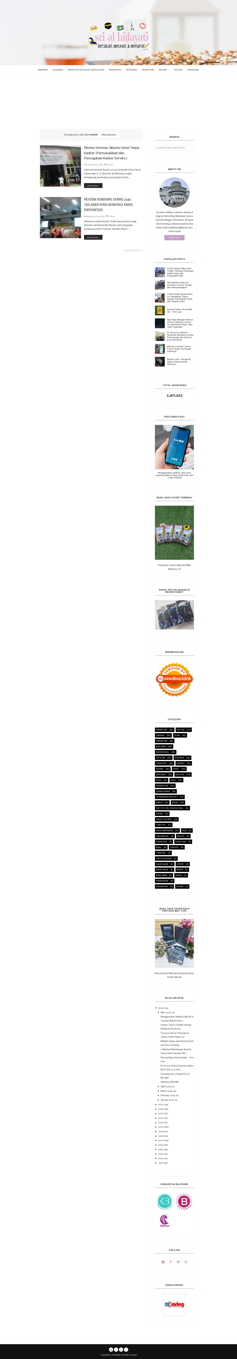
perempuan (162, 886)
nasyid (180, 836)
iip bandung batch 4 (167, 797)
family (159, 803)
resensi (181, 763)
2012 (160, 1163)
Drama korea (163, 791)
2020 (161, 1127)
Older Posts (132, 250)
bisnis (180, 870)
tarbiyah (161, 853)
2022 (160, 1118)
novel (175, 803)
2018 (160, 1136)
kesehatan (161, 741)
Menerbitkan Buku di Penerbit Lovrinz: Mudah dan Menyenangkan (179, 285)
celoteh (180, 775)
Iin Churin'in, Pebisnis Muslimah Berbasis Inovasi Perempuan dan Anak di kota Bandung (180, 336)
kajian (159, 814)
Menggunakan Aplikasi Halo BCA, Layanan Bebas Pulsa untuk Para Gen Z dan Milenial (174, 475)
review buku (162, 752)
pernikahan (162, 881)
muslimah (161, 747)
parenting (161, 730)
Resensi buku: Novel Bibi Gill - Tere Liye (179, 310)
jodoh (180, 864)
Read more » (93, 185)
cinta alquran (164, 858)
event (176, 769)
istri (158, 780)
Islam (177, 735)
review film (162, 786)
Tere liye (161, 825)
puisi (173, 780)
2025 (160, 1104)
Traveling (161, 763)
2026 (161, 1008)
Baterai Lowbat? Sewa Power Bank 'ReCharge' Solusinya (179, 348)
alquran (179, 758)
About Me (174, 238)
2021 (160, 1122)
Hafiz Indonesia (164, 831)
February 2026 (168, 1095)
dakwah (160, 735)
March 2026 (167, 1091)
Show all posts (108, 135)
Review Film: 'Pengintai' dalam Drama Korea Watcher (179, 361)
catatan (160, 758)
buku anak (161, 875)
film (184, 831)
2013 (160, 1158)
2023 (160, 1113)
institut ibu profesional (169, 808)
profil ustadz (164, 819)
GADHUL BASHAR (170, 1082)
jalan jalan (162, 864)
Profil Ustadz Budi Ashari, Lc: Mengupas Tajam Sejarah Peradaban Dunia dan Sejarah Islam (180, 297)
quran (179, 886)
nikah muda (162, 870)
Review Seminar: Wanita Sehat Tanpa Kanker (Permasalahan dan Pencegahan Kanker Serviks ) (110, 153)
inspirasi (161, 775)
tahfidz (174, 847)
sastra (180, 730)
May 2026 (166, 1012)
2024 (160, 1109)
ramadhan (161, 842)
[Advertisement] (118, 106)
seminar (110, 164)
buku (158, 847)
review (159, 769)
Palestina (180, 842)
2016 (160, 1145)
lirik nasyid (162, 836)
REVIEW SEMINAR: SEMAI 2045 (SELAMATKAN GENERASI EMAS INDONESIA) (105, 205)
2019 (160, 1131)
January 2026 (167, 1100)
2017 (160, 1140)
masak (178, 875)
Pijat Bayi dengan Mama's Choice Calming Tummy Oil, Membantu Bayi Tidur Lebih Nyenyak (180, 323)
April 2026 (166, 1086)
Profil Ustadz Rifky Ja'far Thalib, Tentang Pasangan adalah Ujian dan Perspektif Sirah (180, 272)
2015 (160, 1149)
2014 (160, 1154)
